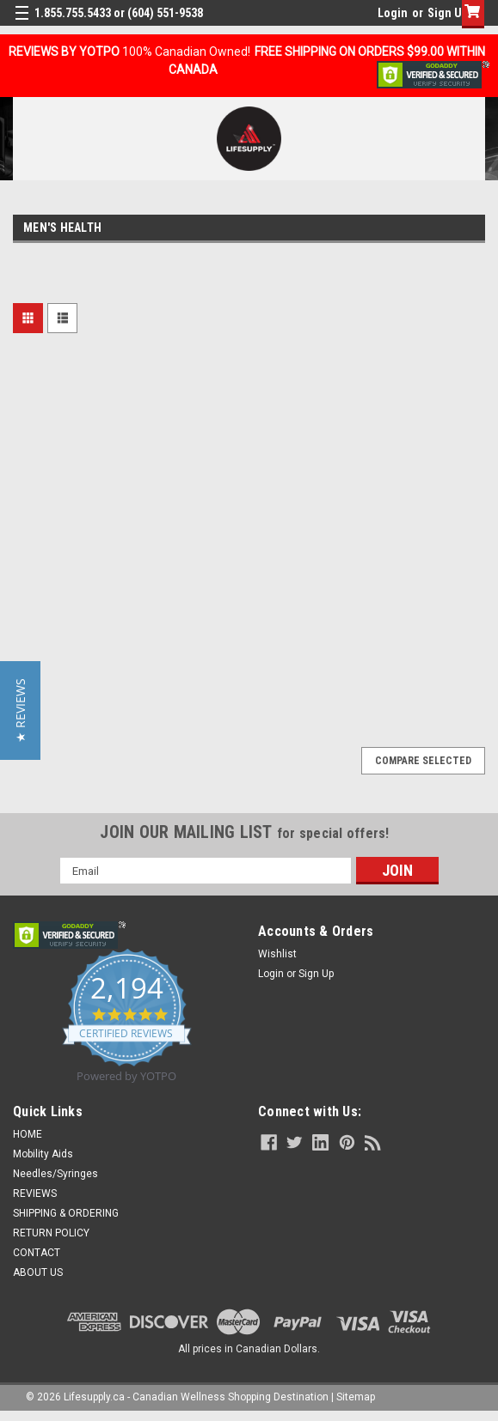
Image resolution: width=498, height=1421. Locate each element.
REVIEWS (35, 1193)
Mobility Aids (43, 1154)
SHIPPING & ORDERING (66, 1213)
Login (393, 13)
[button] (20, 710)
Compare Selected (423, 761)
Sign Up (447, 13)
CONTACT (36, 1253)
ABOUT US (38, 1272)
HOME (27, 1134)
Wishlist (277, 954)
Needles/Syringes (55, 1174)
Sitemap (355, 1397)
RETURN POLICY (51, 1233)
